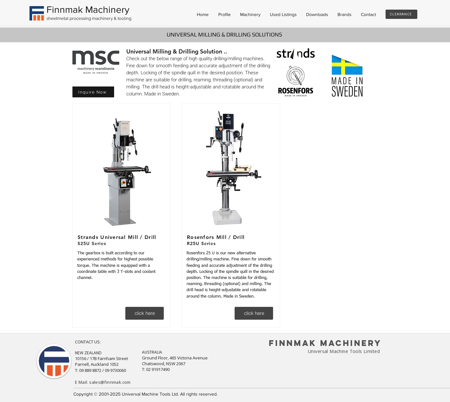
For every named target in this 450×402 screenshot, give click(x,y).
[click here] (144, 313)
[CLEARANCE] (401, 14)
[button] (93, 91)
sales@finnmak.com (110, 382)
